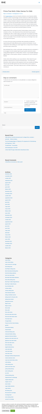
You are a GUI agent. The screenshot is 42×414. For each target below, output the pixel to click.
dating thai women (9, 301)
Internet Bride (8, 329)
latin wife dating (8, 344)
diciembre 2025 (8, 173)
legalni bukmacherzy (9, 347)
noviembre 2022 (8, 243)
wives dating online (9, 397)
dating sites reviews (9, 299)
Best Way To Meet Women (10, 283)
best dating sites (8, 266)
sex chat (7, 373)
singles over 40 (8, 381)
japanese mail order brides (10, 340)
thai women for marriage (10, 392)
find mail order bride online (11, 314)
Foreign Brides (8, 320)
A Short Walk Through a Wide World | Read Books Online (17, 149)
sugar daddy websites (9, 386)
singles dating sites (9, 379)
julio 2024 (7, 202)
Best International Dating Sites (11, 271)
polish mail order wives (10, 366)
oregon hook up (9, 16)
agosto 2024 (8, 200)
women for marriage (9, 399)
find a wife (7, 310)
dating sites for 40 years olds (11, 297)
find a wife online (8, 312)
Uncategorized (16, 13)
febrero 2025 (8, 189)
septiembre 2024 (8, 197)
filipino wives (8, 303)
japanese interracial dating (10, 336)
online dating (8, 362)
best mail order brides (9, 275)
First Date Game (8, 318)
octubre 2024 (8, 195)
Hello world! (19, 161)
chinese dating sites (9, 290)
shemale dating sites (9, 375)
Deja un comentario (7, 13)
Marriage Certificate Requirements (12, 355)
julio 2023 (7, 226)
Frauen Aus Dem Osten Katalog (11, 323)
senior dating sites (9, 370)
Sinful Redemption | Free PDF (11, 147)
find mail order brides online (11, 316)
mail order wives (8, 353)
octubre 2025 (8, 178)
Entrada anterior (5, 71)
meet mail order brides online (11, 360)
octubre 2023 (8, 219)
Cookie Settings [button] (6, 410)
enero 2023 (7, 239)
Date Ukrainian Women (10, 292)
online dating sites (9, 364)
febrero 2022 (8, 247)
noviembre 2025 (8, 176)
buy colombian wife (9, 286)
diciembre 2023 (8, 215)
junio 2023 (7, 228)
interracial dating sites (10, 331)
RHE (3, 2)
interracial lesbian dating (10, 333)
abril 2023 (7, 232)
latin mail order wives (9, 342)
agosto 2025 (8, 182)
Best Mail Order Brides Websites (12, 277)
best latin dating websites (10, 273)
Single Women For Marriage (11, 377)
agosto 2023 (8, 223)
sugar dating (8, 388)
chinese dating (8, 288)
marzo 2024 (7, 208)
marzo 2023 (7, 234)
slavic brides (8, 383)
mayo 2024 (7, 206)
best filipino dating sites (10, 268)
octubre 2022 (8, 245)
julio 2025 (7, 184)
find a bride (7, 307)
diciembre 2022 (8, 241)
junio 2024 (7, 204)
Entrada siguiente (36, 71)
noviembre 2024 (8, 193)
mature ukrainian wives (10, 357)
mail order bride (8, 349)
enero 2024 (7, 213)
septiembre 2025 (8, 180)
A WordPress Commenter (10, 161)
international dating (9, 327)
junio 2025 (7, 187)
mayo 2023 (7, 230)
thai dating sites (8, 390)
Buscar (3, 125)
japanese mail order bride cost (11, 338)
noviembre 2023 (8, 217)
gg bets (6, 325)
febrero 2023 (8, 237)
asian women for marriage (10, 264)
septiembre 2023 (8, 221)
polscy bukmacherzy (9, 368)
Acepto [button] (12, 410)
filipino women (8, 305)
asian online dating (9, 262)
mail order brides (8, 351)
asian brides (7, 260)
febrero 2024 (8, 210)
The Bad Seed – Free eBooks (11, 145)
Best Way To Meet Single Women (12, 281)
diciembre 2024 (8, 191)
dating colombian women (10, 294)
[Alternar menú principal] (39, 2)
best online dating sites (10, 279)
